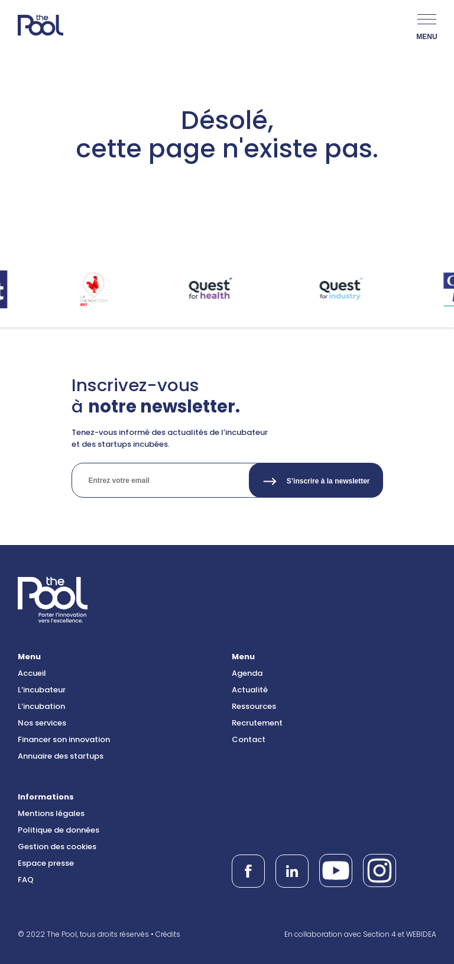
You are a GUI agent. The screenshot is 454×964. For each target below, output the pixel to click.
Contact (248, 739)
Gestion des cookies (57, 846)
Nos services (42, 722)
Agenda (247, 673)
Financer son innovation (64, 739)
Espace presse (46, 863)
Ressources (254, 706)
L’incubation (41, 706)
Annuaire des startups (60, 756)
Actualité (250, 689)
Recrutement (257, 722)
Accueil (32, 673)
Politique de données (58, 830)
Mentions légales (51, 813)
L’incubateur (42, 689)
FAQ (26, 879)
